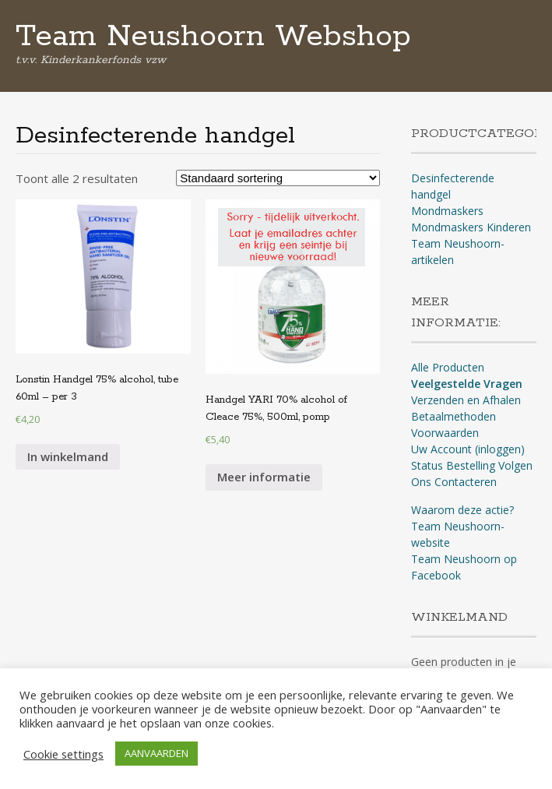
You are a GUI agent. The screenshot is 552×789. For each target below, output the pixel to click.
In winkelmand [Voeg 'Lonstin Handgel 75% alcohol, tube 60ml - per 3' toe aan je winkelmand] (67, 456)
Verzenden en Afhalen (466, 400)
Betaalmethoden (453, 416)
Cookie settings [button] (63, 754)
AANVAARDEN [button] (156, 753)
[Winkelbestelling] (278, 178)
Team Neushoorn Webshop (213, 36)
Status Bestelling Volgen (472, 465)
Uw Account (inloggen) (468, 449)
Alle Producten (447, 367)
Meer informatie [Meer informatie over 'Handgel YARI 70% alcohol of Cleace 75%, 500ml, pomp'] (264, 476)
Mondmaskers (447, 210)
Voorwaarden (445, 432)
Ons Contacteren (454, 481)
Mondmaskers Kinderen (471, 227)
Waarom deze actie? (462, 509)
